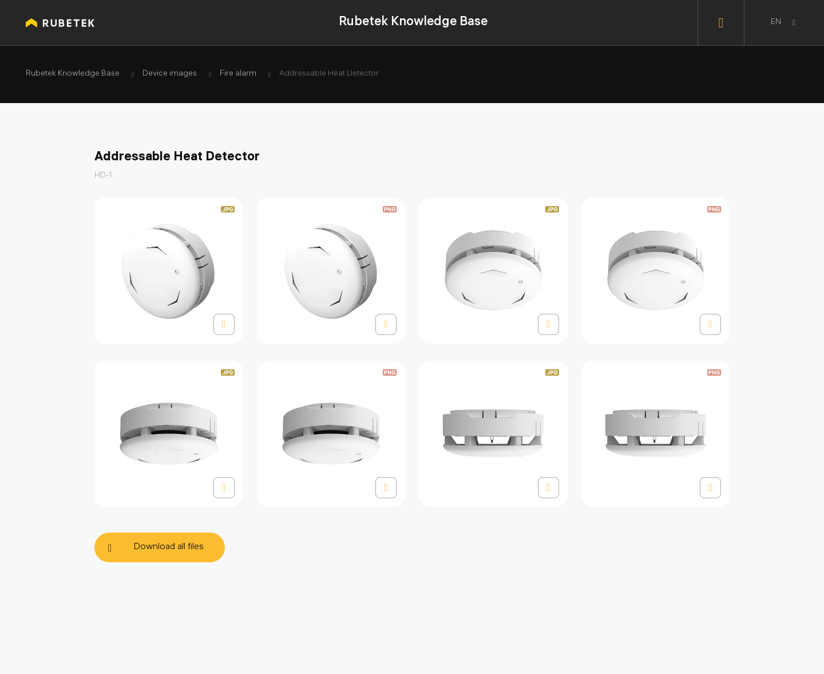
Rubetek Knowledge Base (413, 22)
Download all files (168, 547)
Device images (169, 74)
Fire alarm (238, 74)
